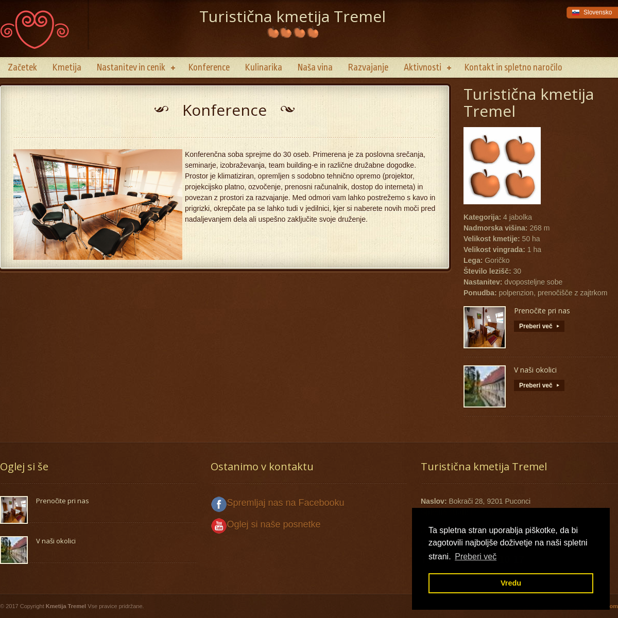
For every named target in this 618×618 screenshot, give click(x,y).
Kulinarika (263, 67)
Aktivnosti (422, 67)
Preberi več (539, 326)
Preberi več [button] (475, 556)
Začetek (22, 67)
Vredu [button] (511, 583)
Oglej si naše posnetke (274, 524)
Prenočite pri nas (542, 310)
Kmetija (67, 67)
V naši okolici (535, 370)
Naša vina (315, 67)
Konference (209, 67)
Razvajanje (368, 67)
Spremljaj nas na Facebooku (286, 503)
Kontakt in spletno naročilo (513, 67)
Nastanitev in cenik (131, 67)
